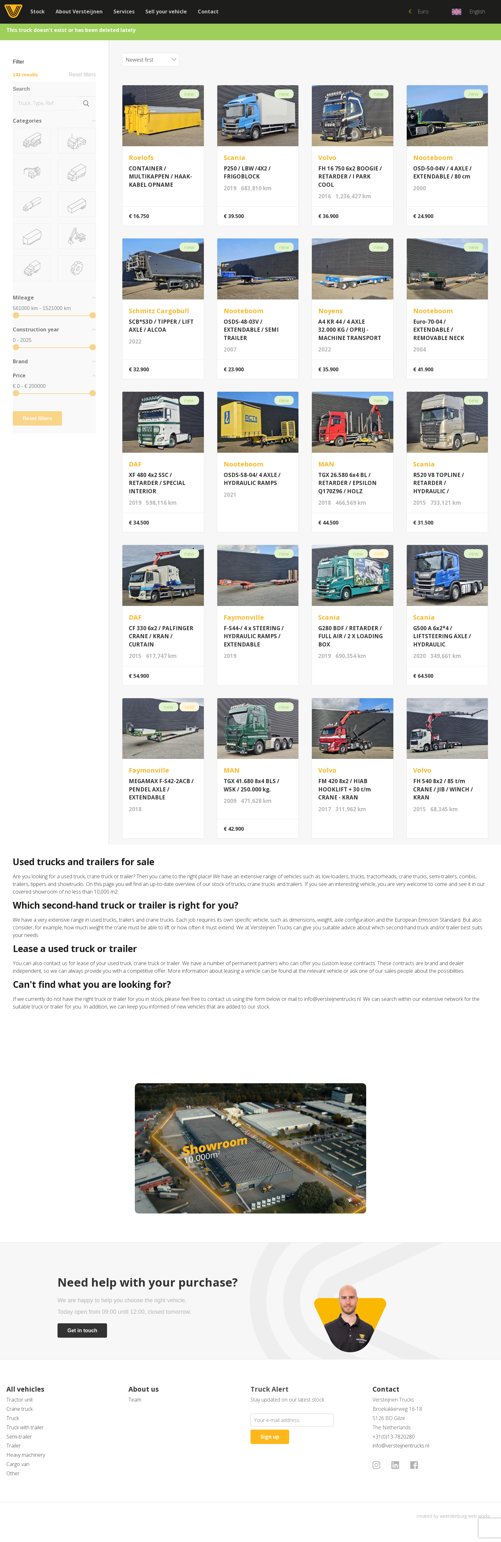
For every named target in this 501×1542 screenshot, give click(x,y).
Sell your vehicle (166, 11)
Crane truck (19, 1408)
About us (143, 1389)
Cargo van (17, 1464)
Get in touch (82, 1330)
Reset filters (82, 74)
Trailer (13, 1445)
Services (124, 11)
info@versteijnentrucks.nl (401, 1445)
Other (12, 1473)
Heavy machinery (25, 1454)
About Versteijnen (79, 11)
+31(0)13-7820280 (394, 1436)
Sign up (269, 1436)
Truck (12, 1418)
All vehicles (25, 1389)
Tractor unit (19, 1399)
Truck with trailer (25, 1427)
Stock (37, 11)
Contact (208, 11)
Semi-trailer (19, 1436)
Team (134, 1399)
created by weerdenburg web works (453, 1516)
